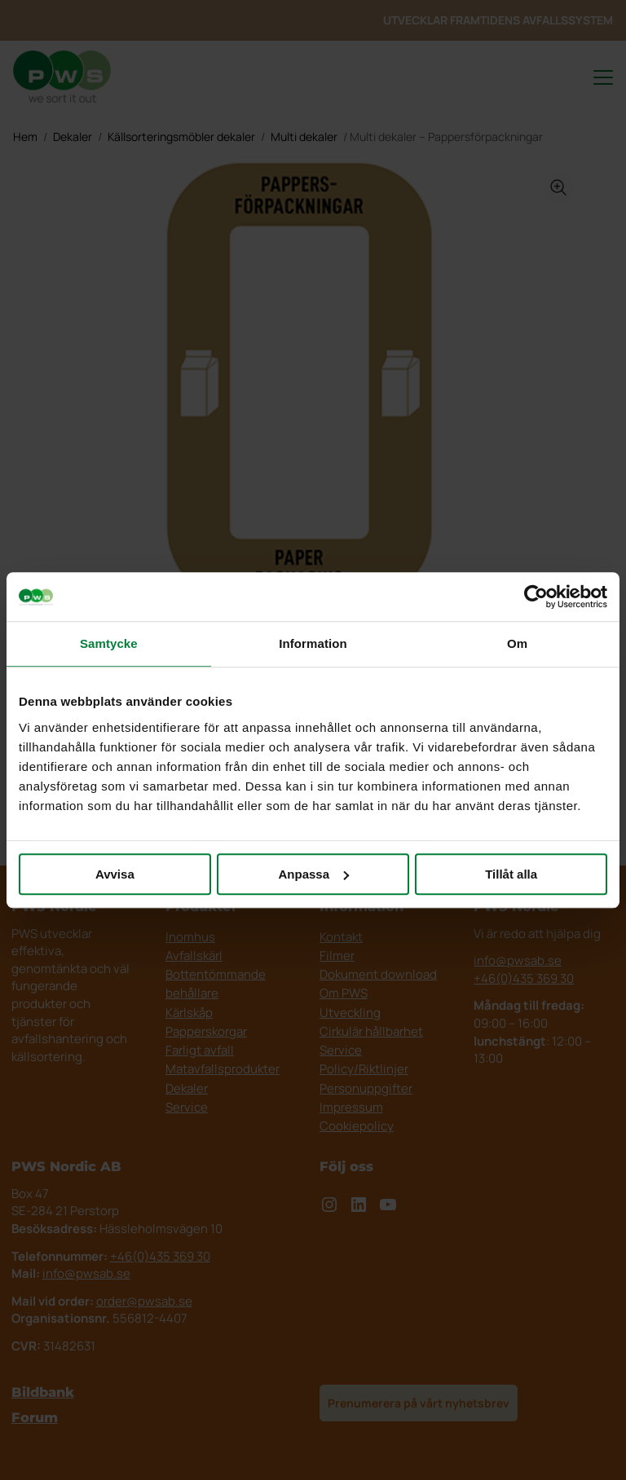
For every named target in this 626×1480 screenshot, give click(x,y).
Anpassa (313, 874)
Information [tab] (313, 643)
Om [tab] (517, 643)
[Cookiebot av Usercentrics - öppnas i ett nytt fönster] (536, 596)
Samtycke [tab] (109, 643)
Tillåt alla (511, 874)
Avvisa (114, 874)
